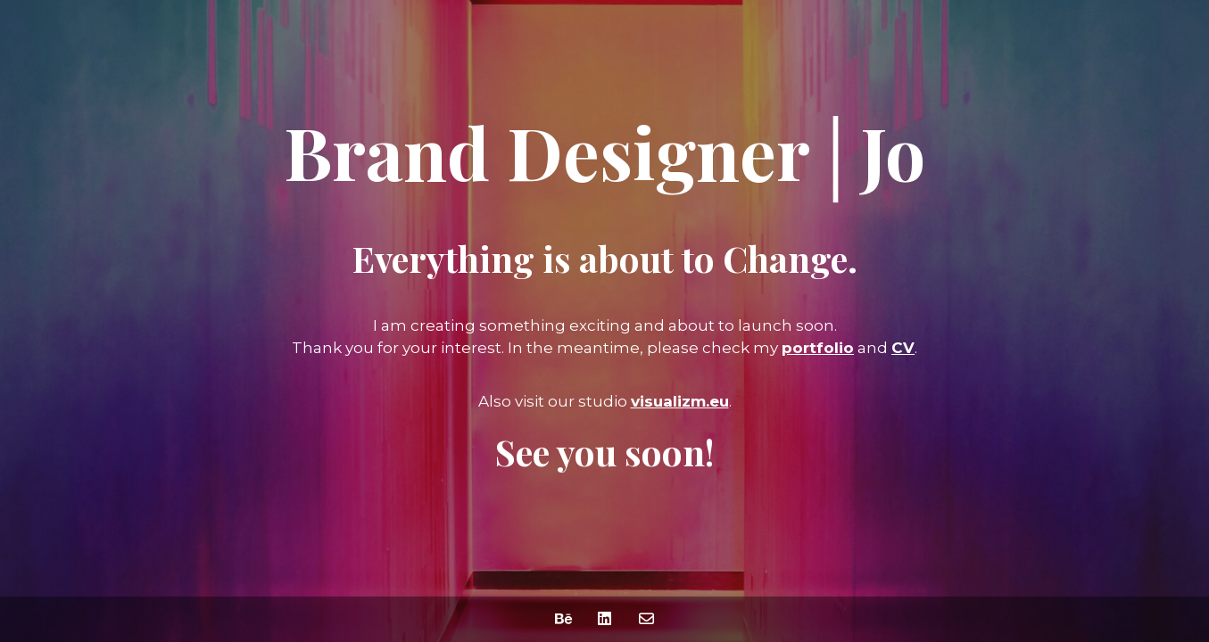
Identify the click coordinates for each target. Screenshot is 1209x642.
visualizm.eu (680, 401)
